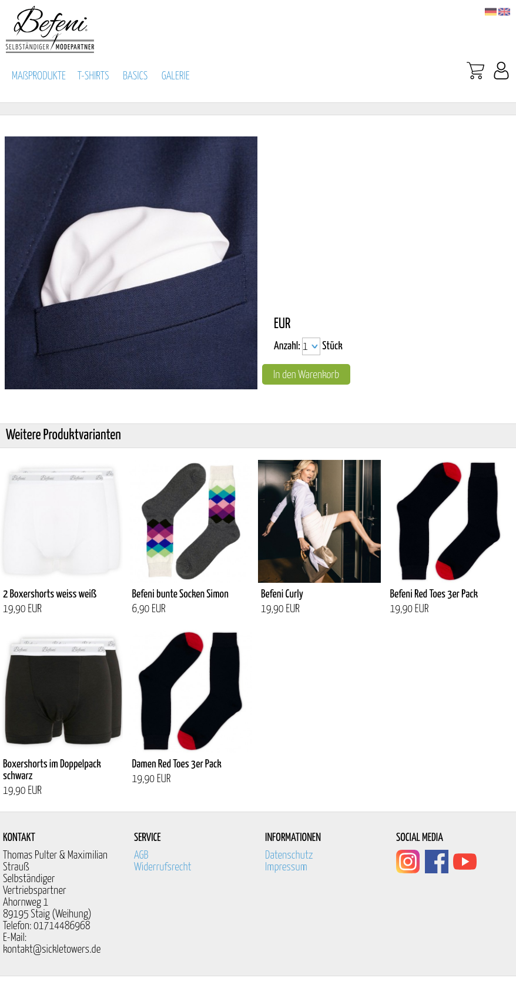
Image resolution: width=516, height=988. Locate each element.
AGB (141, 855)
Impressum (286, 867)
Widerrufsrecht (163, 867)
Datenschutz (289, 855)
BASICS (135, 76)
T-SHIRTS (93, 76)
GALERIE (176, 76)
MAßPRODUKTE (39, 76)
